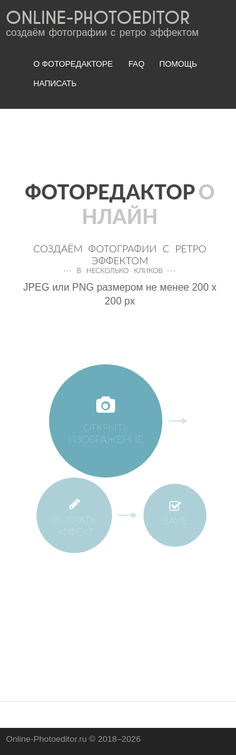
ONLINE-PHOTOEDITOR (97, 18)
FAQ (136, 64)
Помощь (178, 64)
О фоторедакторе (73, 64)
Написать (55, 83)
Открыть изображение (106, 420)
